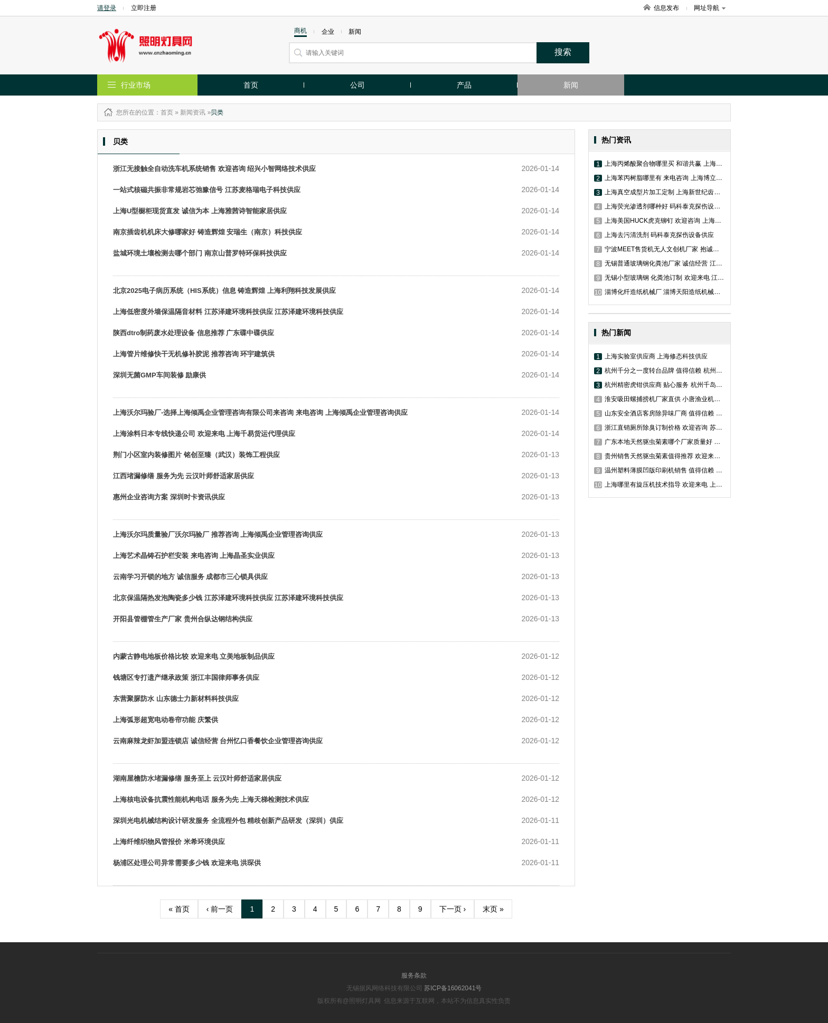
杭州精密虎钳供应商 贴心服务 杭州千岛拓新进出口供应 (677, 385)
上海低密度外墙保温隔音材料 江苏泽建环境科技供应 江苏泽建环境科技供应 (228, 312)
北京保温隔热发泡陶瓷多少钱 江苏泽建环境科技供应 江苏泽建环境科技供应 (228, 598)
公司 (357, 85)
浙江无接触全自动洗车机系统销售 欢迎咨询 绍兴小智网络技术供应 (214, 169)
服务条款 (414, 975)
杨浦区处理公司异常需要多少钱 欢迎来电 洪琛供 (187, 863)
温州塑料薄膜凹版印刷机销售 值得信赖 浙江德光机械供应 (680, 470)
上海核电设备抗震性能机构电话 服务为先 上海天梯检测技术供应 (211, 799)
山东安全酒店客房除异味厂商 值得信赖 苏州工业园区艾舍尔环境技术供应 (702, 413)
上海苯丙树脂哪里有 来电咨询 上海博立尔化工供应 (671, 178)
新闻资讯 (192, 112)
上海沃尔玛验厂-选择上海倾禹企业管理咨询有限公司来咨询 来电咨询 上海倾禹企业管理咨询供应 (260, 412)
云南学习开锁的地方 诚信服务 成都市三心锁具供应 (190, 577)
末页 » (493, 909)
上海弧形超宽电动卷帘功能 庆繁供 (165, 720)
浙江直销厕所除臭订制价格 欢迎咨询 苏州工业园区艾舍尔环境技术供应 (699, 427)
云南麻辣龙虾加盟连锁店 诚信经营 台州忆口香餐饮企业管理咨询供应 (218, 741)
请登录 (106, 8)
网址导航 (710, 8)
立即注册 (143, 8)
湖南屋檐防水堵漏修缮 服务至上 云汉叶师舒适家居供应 (197, 778)
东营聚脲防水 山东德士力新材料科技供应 (176, 699)
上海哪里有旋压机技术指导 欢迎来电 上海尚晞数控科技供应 (683, 484)
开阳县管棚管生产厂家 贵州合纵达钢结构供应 (182, 619)
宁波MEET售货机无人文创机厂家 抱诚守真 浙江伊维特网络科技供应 (695, 249)
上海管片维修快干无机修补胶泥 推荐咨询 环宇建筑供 (194, 354)
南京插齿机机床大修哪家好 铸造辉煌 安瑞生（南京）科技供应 (207, 232)
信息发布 (666, 8)
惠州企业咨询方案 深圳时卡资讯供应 (169, 497)
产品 (464, 85)
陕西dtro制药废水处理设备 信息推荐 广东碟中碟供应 (194, 333)
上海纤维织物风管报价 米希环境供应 (169, 842)
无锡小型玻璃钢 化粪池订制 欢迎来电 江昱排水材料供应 (678, 277)
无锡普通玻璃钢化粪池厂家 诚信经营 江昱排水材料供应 (677, 263)
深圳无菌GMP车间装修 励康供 (159, 375)
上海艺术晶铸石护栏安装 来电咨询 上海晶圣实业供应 (194, 556)
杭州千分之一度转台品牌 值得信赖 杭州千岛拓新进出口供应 (683, 370)
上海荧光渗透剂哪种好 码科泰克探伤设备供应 (663, 206)
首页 (250, 85)
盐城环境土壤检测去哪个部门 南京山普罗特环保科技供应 (200, 253)
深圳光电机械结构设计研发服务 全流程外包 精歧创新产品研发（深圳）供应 (228, 821)
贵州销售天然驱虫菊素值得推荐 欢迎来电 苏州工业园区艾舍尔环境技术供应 (705, 456)
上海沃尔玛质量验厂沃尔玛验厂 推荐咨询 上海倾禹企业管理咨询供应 (218, 534)
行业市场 (135, 85)
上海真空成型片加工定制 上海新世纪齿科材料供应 (670, 192)
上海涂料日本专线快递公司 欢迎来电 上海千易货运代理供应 (204, 434)
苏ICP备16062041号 (453, 988)
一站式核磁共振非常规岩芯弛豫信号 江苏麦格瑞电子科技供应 (206, 190)
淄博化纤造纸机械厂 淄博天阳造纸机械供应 (660, 292)
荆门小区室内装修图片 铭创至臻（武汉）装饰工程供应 (196, 455)
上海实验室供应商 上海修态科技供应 (651, 356)
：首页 (163, 112)
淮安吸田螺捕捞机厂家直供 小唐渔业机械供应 (663, 399)
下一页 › (452, 909)
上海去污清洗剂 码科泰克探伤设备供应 (654, 235)
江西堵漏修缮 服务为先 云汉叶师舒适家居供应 (183, 476)
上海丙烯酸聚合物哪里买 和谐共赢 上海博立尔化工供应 (677, 163)
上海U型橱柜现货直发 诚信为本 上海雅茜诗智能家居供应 (200, 211)
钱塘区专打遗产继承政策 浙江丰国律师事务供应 (186, 677)
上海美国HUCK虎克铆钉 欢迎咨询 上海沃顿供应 (667, 220)
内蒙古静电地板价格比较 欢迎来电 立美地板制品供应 (194, 656)
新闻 (570, 85)
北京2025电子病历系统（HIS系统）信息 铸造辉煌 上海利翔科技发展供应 (224, 291)
